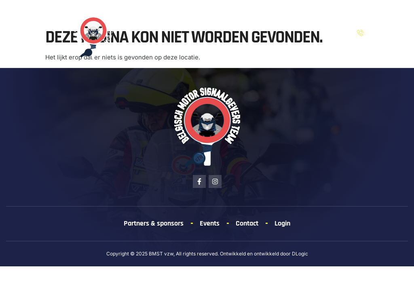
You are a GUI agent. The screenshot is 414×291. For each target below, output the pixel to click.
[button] (20, 33)
